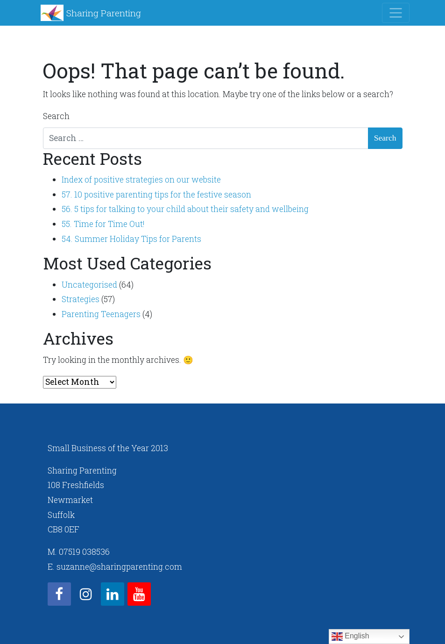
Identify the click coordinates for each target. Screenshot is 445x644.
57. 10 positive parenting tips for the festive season (156, 194)
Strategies (80, 299)
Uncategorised (89, 284)
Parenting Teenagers (101, 314)
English (350, 636)
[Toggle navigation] (396, 13)
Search (56, 116)
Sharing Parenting (103, 13)
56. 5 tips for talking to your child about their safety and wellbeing (185, 209)
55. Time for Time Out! (103, 224)
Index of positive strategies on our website (141, 179)
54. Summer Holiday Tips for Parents (131, 239)
